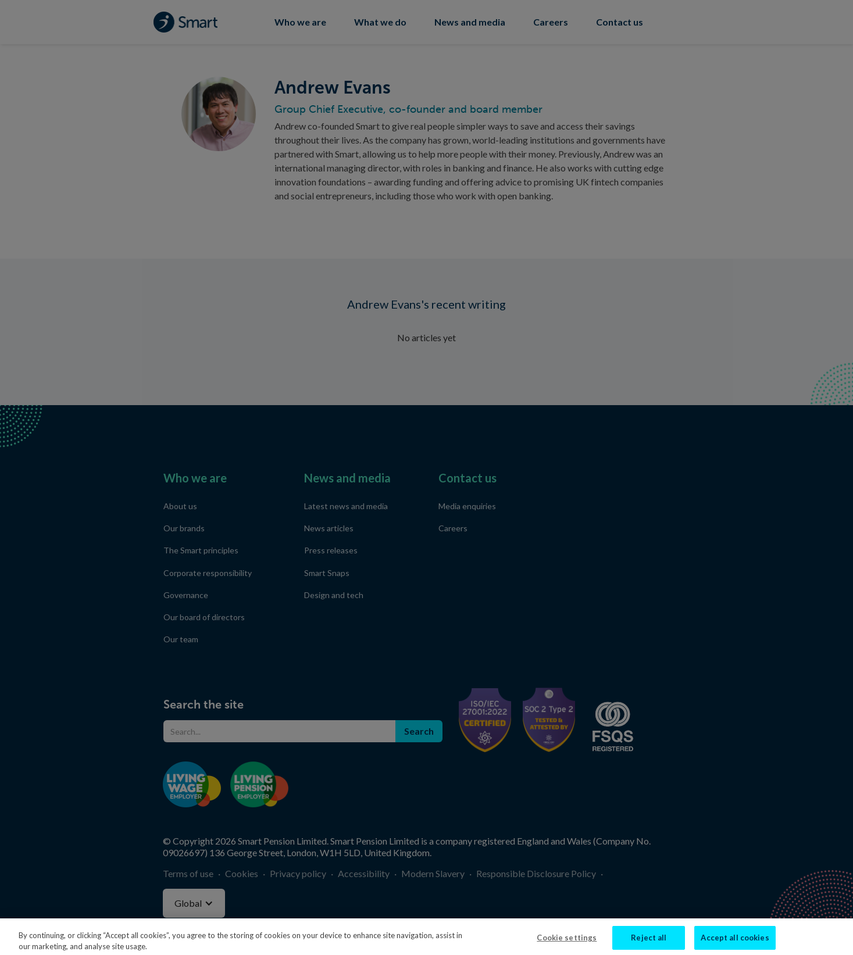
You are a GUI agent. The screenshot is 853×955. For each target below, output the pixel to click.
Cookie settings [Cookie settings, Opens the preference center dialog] (567, 942)
